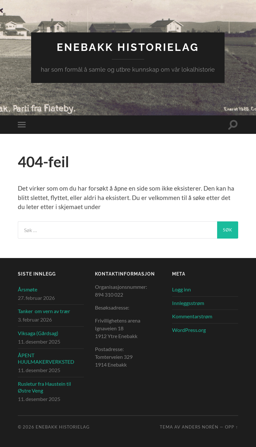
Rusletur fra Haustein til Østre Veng (44, 387)
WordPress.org (189, 330)
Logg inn (181, 289)
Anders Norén (200, 426)
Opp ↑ (231, 426)
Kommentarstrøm (192, 316)
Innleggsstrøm (188, 303)
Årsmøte (27, 289)
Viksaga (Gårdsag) (38, 333)
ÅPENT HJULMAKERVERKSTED (46, 358)
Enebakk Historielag (128, 47)
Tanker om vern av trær (44, 311)
